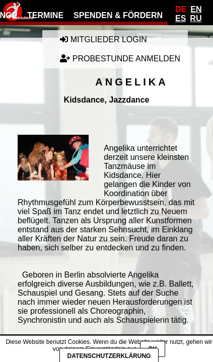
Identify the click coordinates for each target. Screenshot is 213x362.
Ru (195, 18)
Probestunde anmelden (120, 58)
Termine (45, 15)
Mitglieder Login (103, 39)
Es (180, 18)
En (195, 9)
